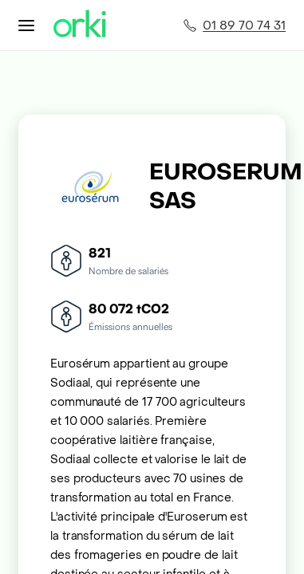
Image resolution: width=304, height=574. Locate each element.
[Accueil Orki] (79, 25)
